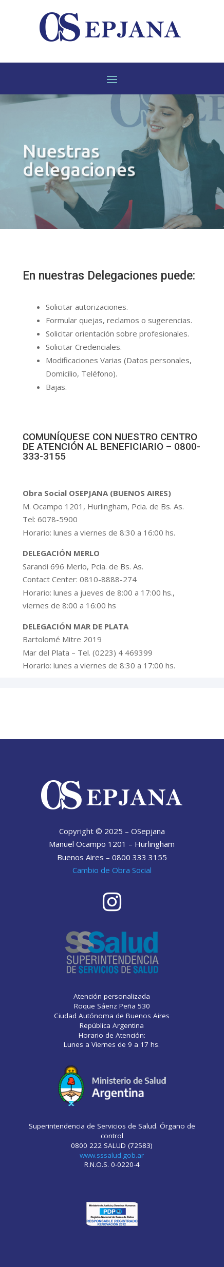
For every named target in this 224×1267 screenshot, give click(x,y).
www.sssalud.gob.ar (112, 1155)
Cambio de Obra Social (112, 870)
